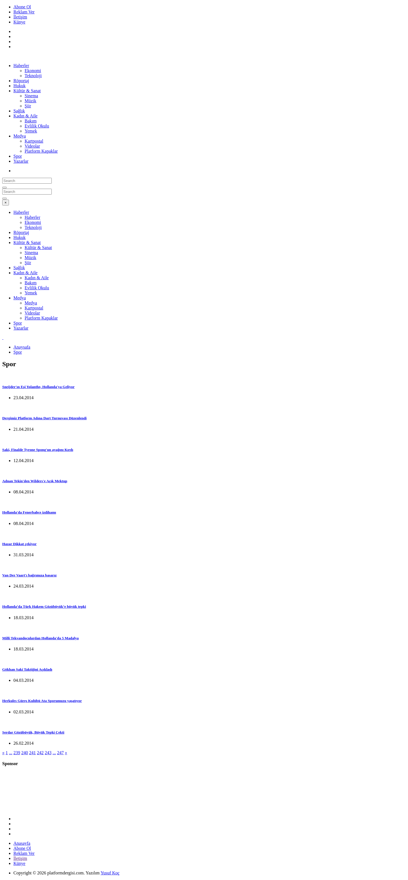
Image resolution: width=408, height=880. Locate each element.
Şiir (28, 105)
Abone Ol (22, 6)
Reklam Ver (24, 12)
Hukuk (19, 85)
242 (40, 752)
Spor (17, 156)
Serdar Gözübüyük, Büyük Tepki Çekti (33, 732)
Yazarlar (20, 161)
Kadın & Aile (25, 115)
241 (32, 752)
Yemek (31, 131)
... (10, 752)
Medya (19, 136)
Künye (19, 22)
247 (60, 752)
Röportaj (21, 80)
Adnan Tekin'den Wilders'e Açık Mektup (34, 481)
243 (48, 752)
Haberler (21, 65)
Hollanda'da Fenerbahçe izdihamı (29, 512)
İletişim (20, 17)
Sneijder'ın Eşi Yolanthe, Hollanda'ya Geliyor (38, 387)
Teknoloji (33, 75)
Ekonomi (33, 70)
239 (16, 752)
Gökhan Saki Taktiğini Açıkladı (27, 669)
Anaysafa (21, 347)
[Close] (5, 202)
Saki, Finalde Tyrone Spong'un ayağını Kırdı (37, 450)
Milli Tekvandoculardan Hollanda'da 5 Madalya (40, 638)
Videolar (32, 146)
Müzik (30, 100)
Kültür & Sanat (27, 90)
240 (24, 752)
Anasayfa (21, 843)
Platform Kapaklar (41, 151)
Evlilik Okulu (37, 126)
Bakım (31, 121)
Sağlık (19, 110)
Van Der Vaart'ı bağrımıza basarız (29, 575)
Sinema (31, 95)
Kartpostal (34, 141)
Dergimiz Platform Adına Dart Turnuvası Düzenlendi (44, 418)
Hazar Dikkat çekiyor (19, 544)
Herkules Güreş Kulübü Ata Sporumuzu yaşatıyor (42, 701)
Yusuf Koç (110, 872)
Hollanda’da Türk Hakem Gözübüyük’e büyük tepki (44, 606)
